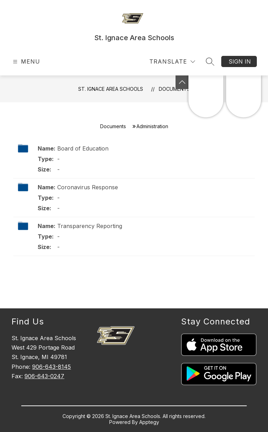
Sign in (240, 61)
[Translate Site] (172, 61)
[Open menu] (25, 61)
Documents (174, 89)
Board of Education (83, 148)
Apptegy (149, 422)
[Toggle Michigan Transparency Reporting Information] (182, 82)
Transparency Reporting (89, 225)
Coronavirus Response (87, 187)
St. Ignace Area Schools (110, 89)
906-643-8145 (51, 366)
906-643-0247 (44, 376)
